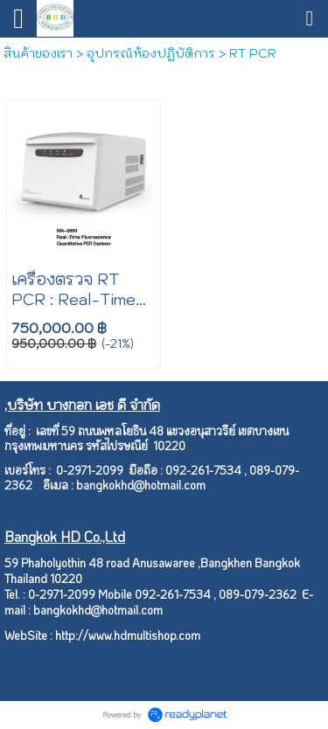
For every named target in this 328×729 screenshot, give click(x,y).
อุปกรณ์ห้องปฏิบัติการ (151, 53)
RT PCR (252, 53)
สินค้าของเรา (38, 53)
